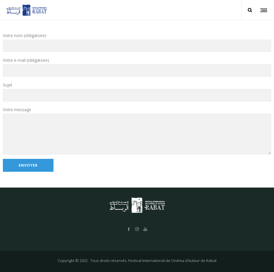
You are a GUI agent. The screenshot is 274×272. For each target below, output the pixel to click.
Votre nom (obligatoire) (137, 42)
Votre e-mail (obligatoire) (137, 67)
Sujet (137, 91)
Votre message (137, 131)
